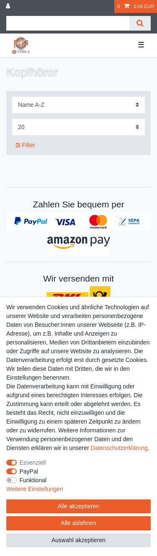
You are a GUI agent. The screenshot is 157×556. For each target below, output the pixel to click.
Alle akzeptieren (79, 506)
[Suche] (140, 23)
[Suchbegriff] (67, 23)
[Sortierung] (78, 105)
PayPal (29, 471)
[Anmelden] (9, 6)
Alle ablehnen (78, 523)
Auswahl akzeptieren (78, 540)
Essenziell (33, 462)
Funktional (33, 480)
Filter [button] (25, 145)
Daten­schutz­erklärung (119, 448)
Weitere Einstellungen (34, 489)
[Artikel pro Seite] (78, 127)
